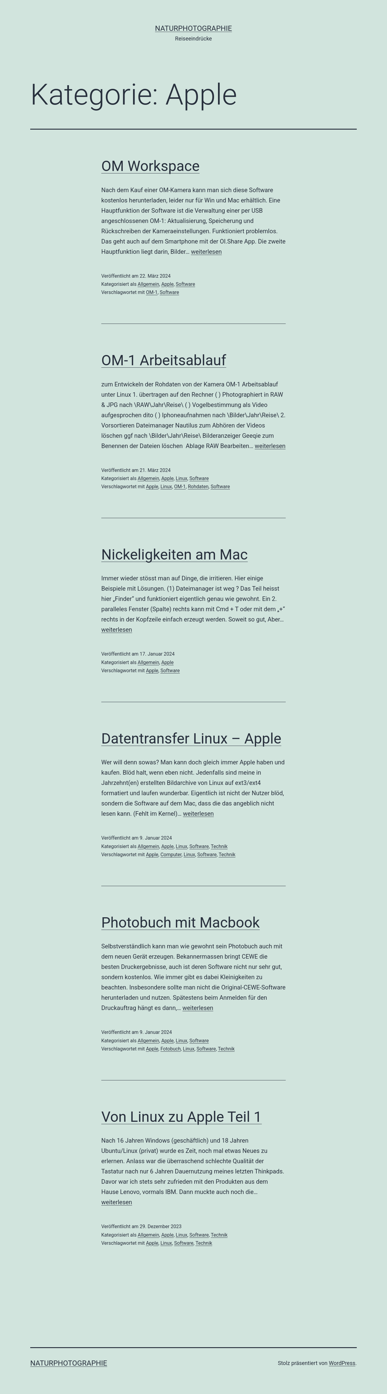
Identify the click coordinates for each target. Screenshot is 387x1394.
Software (185, 284)
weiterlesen (206, 251)
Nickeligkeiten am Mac (174, 554)
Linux (181, 478)
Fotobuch (171, 1049)
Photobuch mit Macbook (180, 922)
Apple (167, 284)
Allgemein (148, 284)
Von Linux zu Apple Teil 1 (181, 1116)
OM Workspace (150, 166)
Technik (219, 846)
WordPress (342, 1363)
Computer (171, 854)
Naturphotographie (193, 28)
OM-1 (152, 292)
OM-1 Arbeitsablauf (163, 360)
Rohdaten (198, 486)
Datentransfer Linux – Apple (191, 738)
